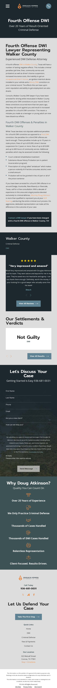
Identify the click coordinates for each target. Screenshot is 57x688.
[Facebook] (34, 595)
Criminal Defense (28, 637)
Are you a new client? (14, 418)
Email (8, 411)
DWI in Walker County (28, 64)
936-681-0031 (29, 588)
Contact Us (28, 646)
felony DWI (34, 82)
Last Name (10, 398)
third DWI (45, 134)
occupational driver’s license (17, 79)
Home (28, 629)
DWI (28, 633)
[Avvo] (28, 595)
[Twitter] (23, 595)
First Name (10, 391)
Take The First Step (28, 616)
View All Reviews (28, 303)
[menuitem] (28, 244)
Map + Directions (28, 662)
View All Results (39, 356)
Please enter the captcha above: (18, 458)
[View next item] (30, 295)
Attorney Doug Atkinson (40, 195)
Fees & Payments (28, 641)
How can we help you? (14, 425)
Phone (8, 405)
